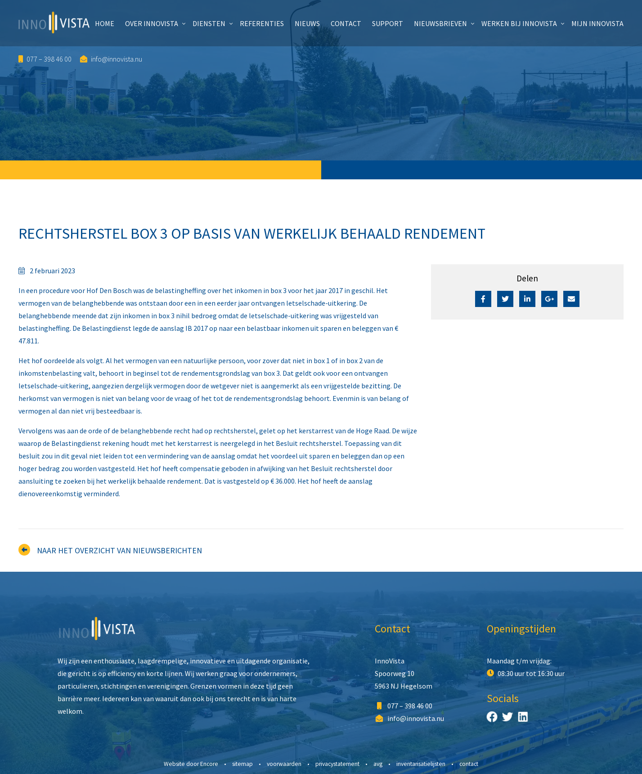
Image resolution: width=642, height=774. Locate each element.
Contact (346, 23)
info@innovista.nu (111, 58)
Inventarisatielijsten (420, 764)
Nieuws (307, 23)
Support (387, 23)
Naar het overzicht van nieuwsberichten (119, 550)
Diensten (209, 23)
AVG (377, 764)
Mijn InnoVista (597, 23)
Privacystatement (337, 764)
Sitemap (242, 764)
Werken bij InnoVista (519, 23)
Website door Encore (191, 764)
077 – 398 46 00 (45, 58)
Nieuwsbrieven (440, 23)
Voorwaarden (284, 764)
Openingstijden (521, 629)
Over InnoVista (151, 23)
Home (104, 23)
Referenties (262, 23)
